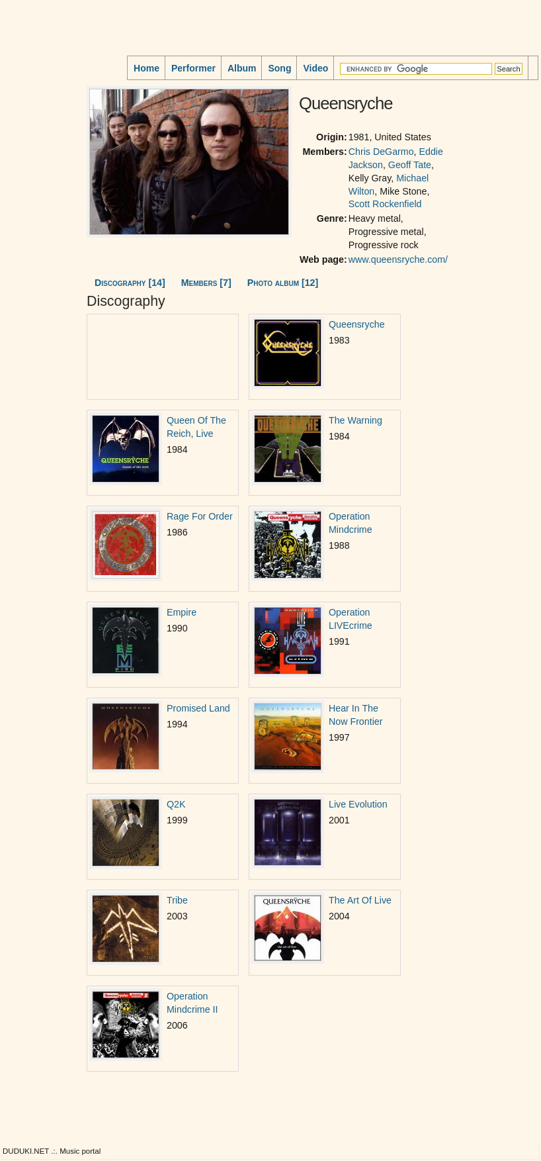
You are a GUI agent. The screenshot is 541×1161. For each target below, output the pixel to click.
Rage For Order (200, 516)
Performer (193, 68)
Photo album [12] (283, 282)
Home (146, 68)
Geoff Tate (409, 165)
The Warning (355, 420)
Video (315, 68)
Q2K (176, 804)
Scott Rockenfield (385, 204)
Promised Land (198, 708)
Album (242, 68)
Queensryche (357, 324)
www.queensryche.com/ (398, 259)
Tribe (177, 900)
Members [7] (206, 282)
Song (279, 68)
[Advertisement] (43, 164)
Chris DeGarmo (381, 151)
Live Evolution (358, 804)
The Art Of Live (360, 900)
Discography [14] (130, 282)
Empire (181, 612)
